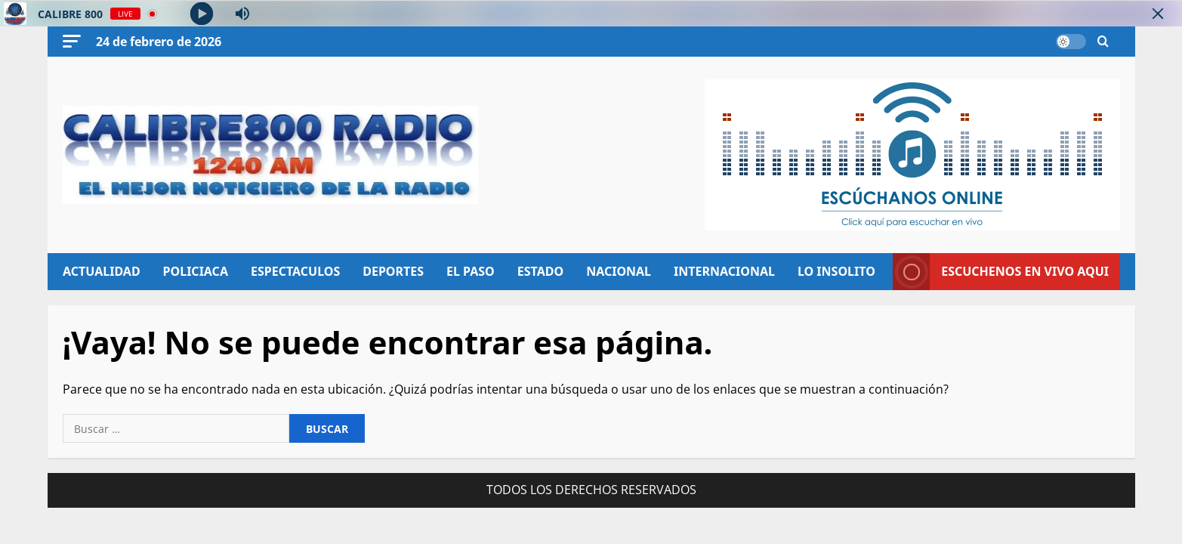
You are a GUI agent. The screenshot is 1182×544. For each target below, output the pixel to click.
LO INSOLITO (836, 271)
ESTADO (540, 271)
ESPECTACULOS (294, 271)
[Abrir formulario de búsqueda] (1103, 42)
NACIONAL (618, 271)
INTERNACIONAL (724, 271)
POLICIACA (194, 271)
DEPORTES (393, 271)
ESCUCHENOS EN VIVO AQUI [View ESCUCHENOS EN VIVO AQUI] (1001, 271)
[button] (72, 41)
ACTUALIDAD (101, 271)
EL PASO (470, 271)
